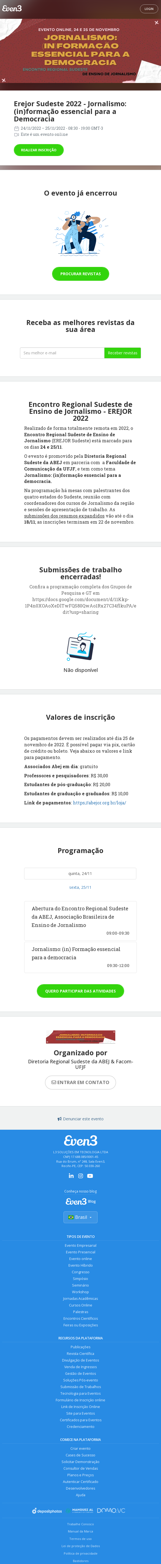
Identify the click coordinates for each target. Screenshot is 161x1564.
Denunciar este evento (81, 1118)
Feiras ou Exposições (80, 1325)
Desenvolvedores (80, 1488)
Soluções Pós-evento (80, 1380)
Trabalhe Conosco (80, 1524)
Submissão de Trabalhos (80, 1386)
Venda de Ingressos (80, 1367)
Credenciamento (80, 1426)
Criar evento (80, 1448)
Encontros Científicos (80, 1318)
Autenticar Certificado (80, 1481)
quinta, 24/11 (80, 873)
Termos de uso (80, 1539)
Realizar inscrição (39, 150)
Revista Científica (80, 1353)
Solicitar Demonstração (80, 1461)
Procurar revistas (80, 273)
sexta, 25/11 (80, 887)
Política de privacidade (81, 1553)
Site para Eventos (80, 1413)
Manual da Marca (80, 1531)
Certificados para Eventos (80, 1420)
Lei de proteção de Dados (81, 1546)
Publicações (80, 1347)
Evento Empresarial (80, 1245)
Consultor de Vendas (80, 1468)
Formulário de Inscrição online (80, 1400)
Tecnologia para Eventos (80, 1393)
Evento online (80, 1258)
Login (149, 9)
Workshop (80, 1292)
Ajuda (80, 1495)
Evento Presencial (80, 1252)
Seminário (80, 1285)
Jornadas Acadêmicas (80, 1298)
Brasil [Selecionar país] (80, 1217)
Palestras (80, 1312)
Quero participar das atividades (80, 991)
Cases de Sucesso (80, 1455)
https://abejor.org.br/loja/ (99, 803)
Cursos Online (80, 1305)
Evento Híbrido (80, 1265)
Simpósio (80, 1278)
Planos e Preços (80, 1475)
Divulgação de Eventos (80, 1360)
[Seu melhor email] (62, 352)
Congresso (81, 1272)
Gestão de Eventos (80, 1373)
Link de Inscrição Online (80, 1406)
